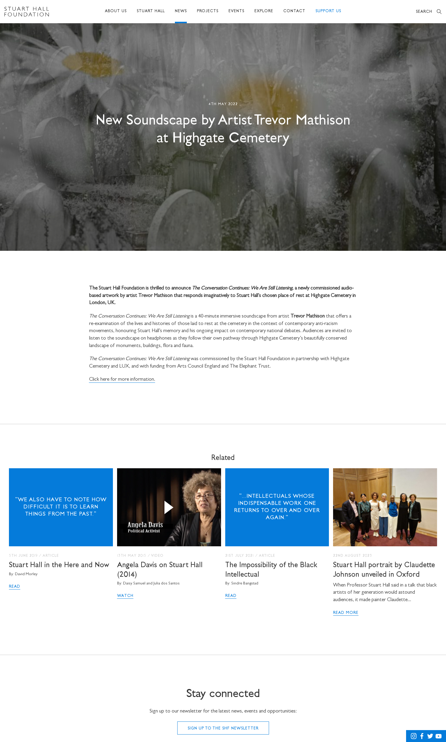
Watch (125, 596)
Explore (263, 11)
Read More (345, 613)
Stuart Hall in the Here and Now (59, 566)
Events (236, 11)
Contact (294, 11)
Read (14, 587)
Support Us (328, 11)
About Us (116, 11)
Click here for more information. (122, 379)
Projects (207, 11)
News (181, 11)
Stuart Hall (151, 11)
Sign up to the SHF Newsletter (223, 729)
